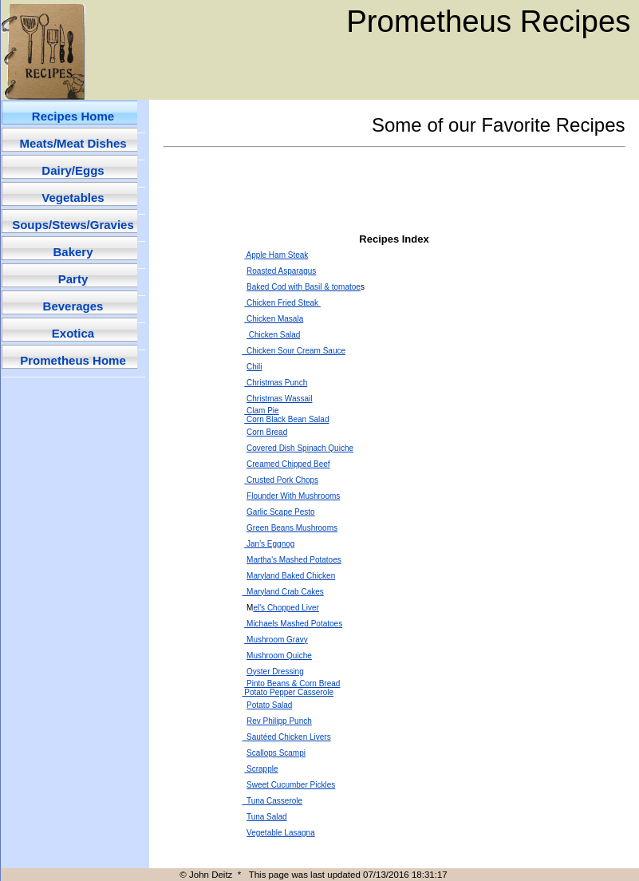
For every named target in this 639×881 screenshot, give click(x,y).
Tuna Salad (267, 816)
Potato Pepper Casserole (288, 692)
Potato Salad (269, 705)
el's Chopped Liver (286, 607)
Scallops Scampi (276, 753)
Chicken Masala (275, 318)
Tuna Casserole (273, 800)
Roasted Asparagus (281, 271)
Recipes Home (73, 116)
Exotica (73, 333)
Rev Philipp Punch (279, 721)
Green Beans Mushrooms (292, 527)
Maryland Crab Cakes (283, 591)
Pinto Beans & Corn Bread (293, 683)
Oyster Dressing (275, 671)
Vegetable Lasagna (281, 832)
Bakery (73, 252)
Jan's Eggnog (270, 543)
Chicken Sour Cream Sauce (294, 350)
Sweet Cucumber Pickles (291, 784)
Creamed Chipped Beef (288, 464)
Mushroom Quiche (279, 655)
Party (73, 279)
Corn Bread (267, 432)
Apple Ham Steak (278, 255)
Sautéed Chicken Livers (287, 737)
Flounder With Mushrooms (293, 496)
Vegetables (72, 197)
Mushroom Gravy (277, 639)
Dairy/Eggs (72, 170)
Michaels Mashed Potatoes (294, 623)
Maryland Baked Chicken (291, 575)
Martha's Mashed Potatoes (294, 559)
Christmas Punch (277, 382)
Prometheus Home (73, 360)
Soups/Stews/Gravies (73, 224)
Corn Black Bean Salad (286, 419)
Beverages (73, 306)
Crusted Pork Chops (282, 480)
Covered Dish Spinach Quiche (300, 448)
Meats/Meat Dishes (72, 143)
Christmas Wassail (279, 398)
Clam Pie (263, 410)
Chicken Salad (273, 334)
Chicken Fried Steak (282, 302)
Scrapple (262, 768)
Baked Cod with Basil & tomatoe (304, 286)
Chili (254, 366)
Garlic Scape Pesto (281, 512)
